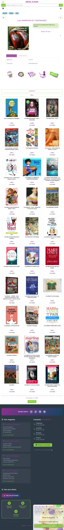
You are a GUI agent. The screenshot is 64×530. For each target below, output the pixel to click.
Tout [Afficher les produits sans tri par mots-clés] (3, 5)
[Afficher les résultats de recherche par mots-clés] (61, 5)
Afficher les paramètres (48, 517)
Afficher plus (32, 401)
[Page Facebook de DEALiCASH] (40, 411)
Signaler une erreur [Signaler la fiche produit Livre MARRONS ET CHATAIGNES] (23, 55)
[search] (32, 5)
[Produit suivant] (60, 35)
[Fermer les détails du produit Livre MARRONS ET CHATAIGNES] (3, 17)
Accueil (5, 13)
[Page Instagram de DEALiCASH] (31, 411)
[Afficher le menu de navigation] (3, 2)
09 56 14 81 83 (40, 439)
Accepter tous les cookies (49, 526)
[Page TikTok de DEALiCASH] (35, 411)
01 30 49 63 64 (40, 425)
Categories (32, 91)
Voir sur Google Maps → (9, 435)
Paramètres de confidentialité (44, 450)
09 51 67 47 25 (40, 430)
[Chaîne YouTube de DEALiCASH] (44, 411)
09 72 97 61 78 (40, 434)
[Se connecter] (61, 8)
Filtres (32, 95)
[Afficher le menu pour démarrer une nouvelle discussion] (43, 445)
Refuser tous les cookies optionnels (48, 521)
